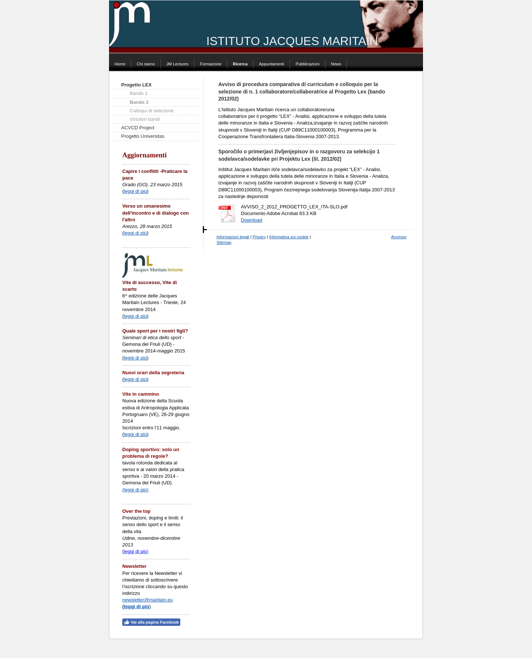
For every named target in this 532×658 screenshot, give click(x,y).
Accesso (398, 237)
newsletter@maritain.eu (147, 600)
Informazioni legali (232, 237)
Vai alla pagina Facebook (151, 622)
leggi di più (135, 191)
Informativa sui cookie (288, 237)
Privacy (259, 237)
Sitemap (223, 242)
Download (251, 220)
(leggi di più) (135, 489)
